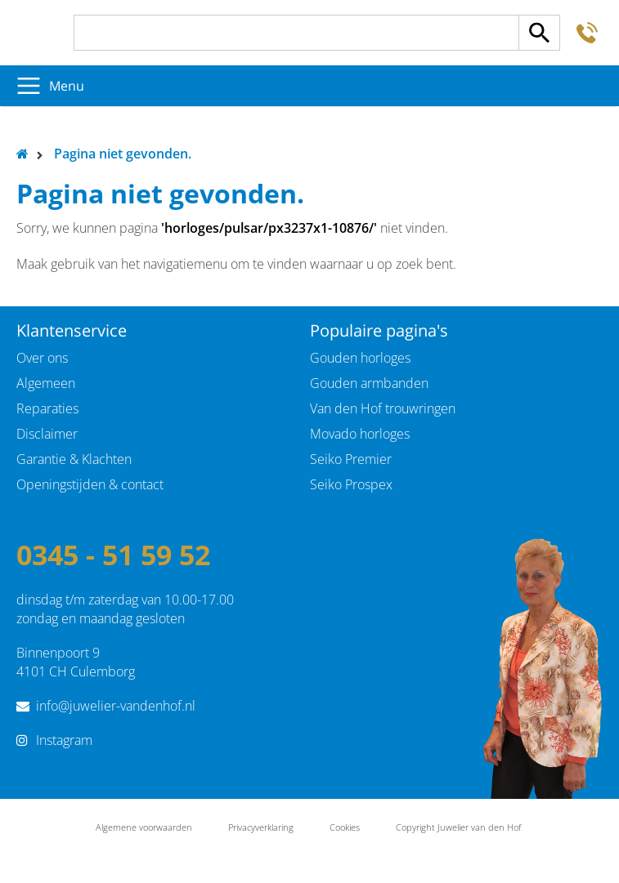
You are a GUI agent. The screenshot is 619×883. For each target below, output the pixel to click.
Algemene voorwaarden (144, 827)
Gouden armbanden (369, 383)
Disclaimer (47, 434)
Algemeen (45, 383)
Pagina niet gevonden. (122, 154)
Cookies (345, 827)
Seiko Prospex (351, 484)
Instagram (64, 740)
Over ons (42, 358)
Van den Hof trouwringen (382, 408)
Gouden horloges (360, 358)
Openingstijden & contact (90, 484)
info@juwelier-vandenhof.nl (115, 706)
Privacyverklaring (261, 827)
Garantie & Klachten (74, 459)
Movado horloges (360, 434)
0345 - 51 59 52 (113, 554)
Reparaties (47, 408)
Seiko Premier (351, 459)
